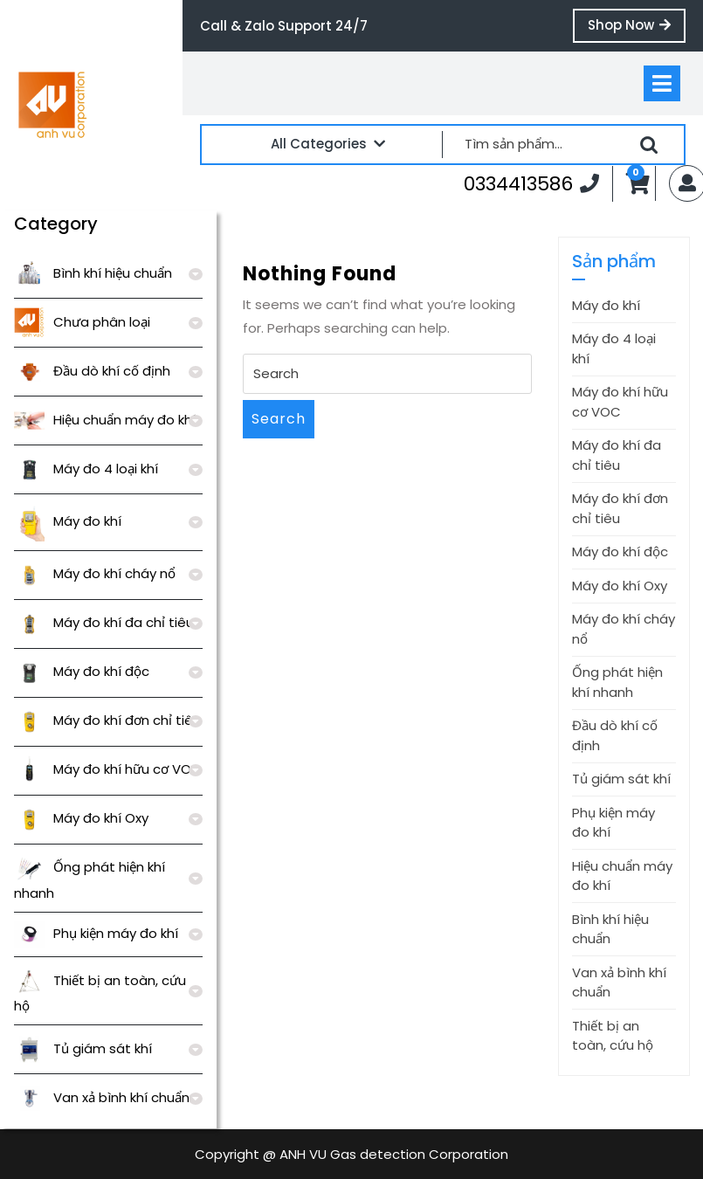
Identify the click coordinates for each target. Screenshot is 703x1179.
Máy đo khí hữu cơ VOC (108, 769)
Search (279, 419)
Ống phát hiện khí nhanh (617, 682)
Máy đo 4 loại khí (86, 468)
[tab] (662, 83)
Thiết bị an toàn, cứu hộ (612, 1036)
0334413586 (531, 183)
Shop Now (637, 29)
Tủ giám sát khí (83, 1048)
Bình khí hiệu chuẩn (93, 273)
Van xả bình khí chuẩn (102, 1097)
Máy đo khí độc (81, 671)
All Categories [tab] (328, 143)
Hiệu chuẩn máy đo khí (105, 419)
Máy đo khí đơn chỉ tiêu (107, 720)
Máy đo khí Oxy (81, 818)
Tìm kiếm (649, 145)
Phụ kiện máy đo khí (96, 933)
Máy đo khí (67, 521)
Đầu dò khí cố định (92, 371)
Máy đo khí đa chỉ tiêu (104, 622)
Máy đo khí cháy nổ (95, 573)
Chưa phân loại (82, 322)
